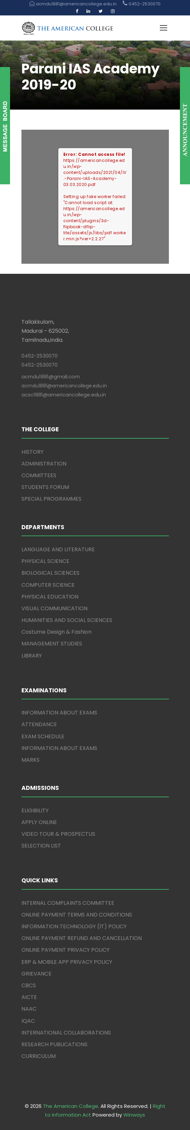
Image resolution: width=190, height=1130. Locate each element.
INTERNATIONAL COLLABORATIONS (66, 1033)
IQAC (28, 1021)
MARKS (30, 760)
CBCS (28, 985)
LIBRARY (31, 656)
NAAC (29, 1009)
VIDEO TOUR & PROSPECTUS (58, 834)
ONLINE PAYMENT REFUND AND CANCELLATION (81, 938)
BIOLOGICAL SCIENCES (50, 573)
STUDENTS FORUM (45, 487)
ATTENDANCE (39, 724)
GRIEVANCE (36, 974)
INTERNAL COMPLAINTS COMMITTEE (67, 903)
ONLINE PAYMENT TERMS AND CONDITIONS (76, 915)
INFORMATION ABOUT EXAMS (59, 712)
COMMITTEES (38, 475)
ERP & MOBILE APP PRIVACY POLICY (66, 962)
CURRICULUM (38, 1056)
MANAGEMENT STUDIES (51, 643)
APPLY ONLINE (39, 822)
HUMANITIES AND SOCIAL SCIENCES (66, 620)
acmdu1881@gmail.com (50, 376)
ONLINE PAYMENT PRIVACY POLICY (65, 950)
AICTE (29, 997)
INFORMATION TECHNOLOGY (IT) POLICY (74, 926)
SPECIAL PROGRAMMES (51, 499)
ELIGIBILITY (35, 810)
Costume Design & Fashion (56, 632)
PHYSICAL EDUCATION (49, 597)
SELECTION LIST (41, 846)
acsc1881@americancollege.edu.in (63, 394)
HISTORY (32, 452)
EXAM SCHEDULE (42, 736)
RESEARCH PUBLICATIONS (54, 1044)
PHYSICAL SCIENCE (45, 561)
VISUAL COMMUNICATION (54, 608)
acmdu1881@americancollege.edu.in (64, 385)
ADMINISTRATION (43, 463)
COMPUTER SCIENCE (48, 585)
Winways (134, 1114)
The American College (70, 1106)
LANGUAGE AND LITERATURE (58, 549)
